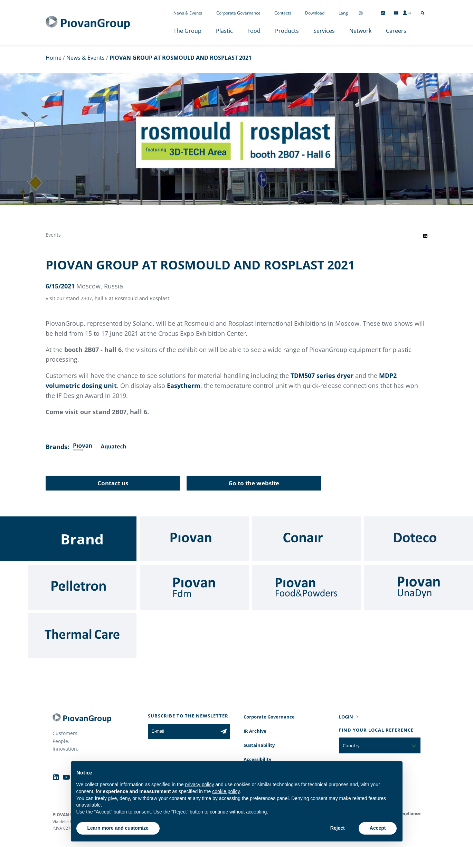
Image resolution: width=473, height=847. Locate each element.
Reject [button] (337, 828)
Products (287, 31)
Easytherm (183, 385)
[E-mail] (182, 731)
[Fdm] (194, 587)
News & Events (187, 13)
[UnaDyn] (418, 587)
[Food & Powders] (306, 587)
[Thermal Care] (82, 635)
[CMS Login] (407, 13)
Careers (396, 31)
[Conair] (306, 538)
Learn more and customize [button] (118, 828)
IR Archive (255, 731)
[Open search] (422, 13)
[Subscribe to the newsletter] (224, 731)
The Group (187, 31)
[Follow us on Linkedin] (383, 13)
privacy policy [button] (199, 784)
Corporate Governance (238, 13)
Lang (343, 13)
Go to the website (253, 483)
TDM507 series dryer (322, 375)
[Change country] (360, 13)
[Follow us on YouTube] (396, 13)
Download (314, 13)
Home (54, 57)
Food (254, 31)
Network (360, 31)
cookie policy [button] (225, 791)
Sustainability (259, 745)
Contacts (282, 13)
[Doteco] (418, 538)
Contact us (112, 483)
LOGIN (346, 717)
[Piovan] (194, 538)
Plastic (224, 31)
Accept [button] (378, 828)
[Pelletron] (82, 587)
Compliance (408, 813)
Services (324, 31)
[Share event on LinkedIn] (425, 236)
